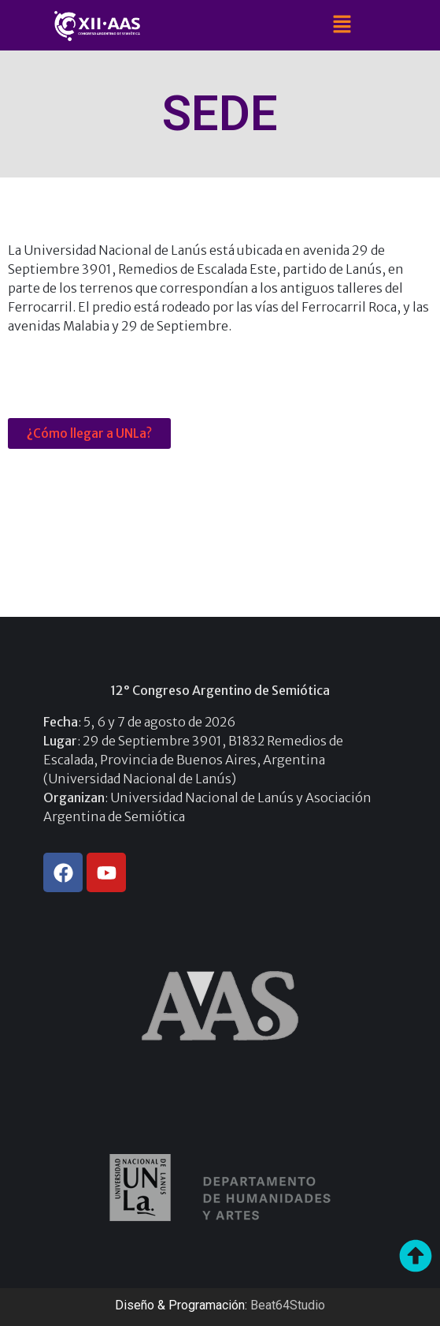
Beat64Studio (287, 1305)
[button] (341, 25)
